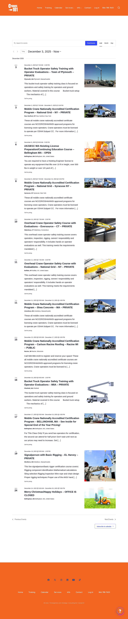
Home (39, 8)
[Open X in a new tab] (55, 580)
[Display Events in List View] (101, 43)
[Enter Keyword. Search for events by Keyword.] (48, 43)
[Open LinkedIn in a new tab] (67, 580)
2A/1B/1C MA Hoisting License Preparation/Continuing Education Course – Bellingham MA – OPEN (49, 149)
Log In (96, 8)
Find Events (91, 43)
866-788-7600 (108, 8)
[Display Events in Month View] (106, 43)
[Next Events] (17, 51)
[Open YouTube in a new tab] (73, 580)
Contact (87, 8)
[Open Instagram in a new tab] (61, 580)
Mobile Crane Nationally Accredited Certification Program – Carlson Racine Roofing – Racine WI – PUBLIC (51, 344)
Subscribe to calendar (104, 526)
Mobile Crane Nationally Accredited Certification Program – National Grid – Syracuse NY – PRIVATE (51, 186)
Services (69, 8)
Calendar (58, 8)
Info (79, 8)
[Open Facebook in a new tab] (48, 580)
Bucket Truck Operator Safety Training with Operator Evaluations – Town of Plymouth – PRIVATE (49, 72)
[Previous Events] (13, 51)
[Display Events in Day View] (112, 43)
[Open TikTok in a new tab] (79, 580)
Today (23, 51)
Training (48, 8)
